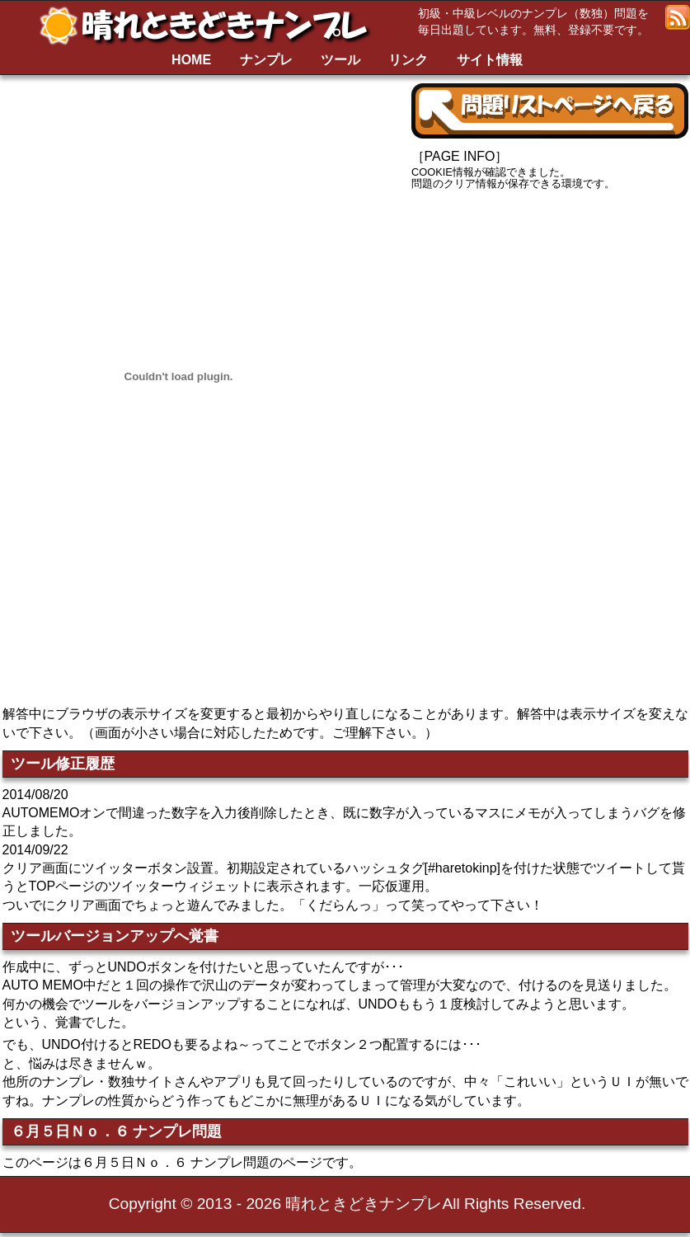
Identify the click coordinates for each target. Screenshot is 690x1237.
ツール (340, 60)
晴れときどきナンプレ (210, 25)
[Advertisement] (549, 325)
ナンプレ (266, 60)
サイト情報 (490, 60)
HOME (191, 60)
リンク (408, 60)
